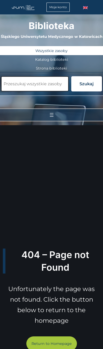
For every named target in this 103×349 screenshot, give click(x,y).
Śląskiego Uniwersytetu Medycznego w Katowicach (51, 36)
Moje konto (58, 7)
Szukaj (87, 83)
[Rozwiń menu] (52, 115)
